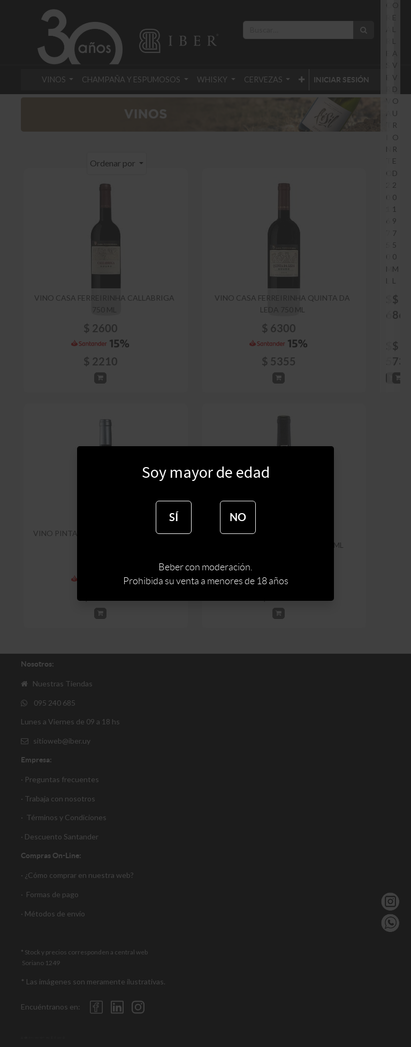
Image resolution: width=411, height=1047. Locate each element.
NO (238, 517)
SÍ (173, 517)
